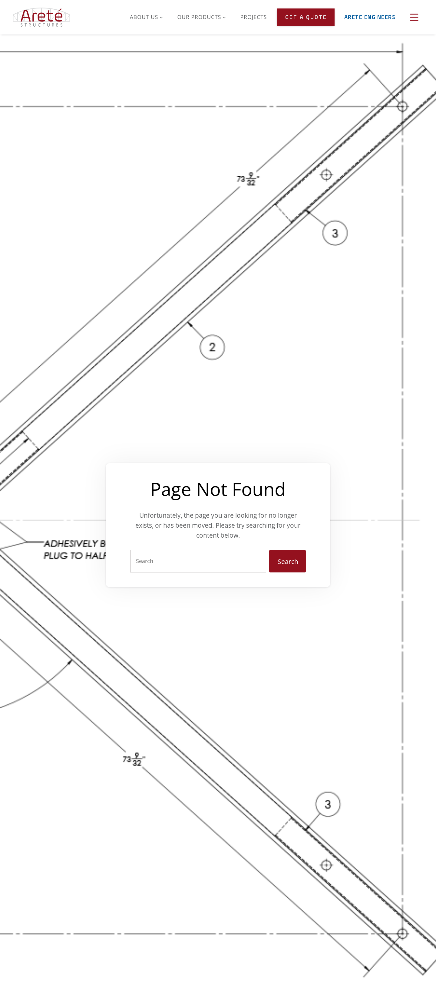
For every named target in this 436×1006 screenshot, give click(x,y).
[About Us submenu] (161, 17)
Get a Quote (306, 17)
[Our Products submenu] (224, 17)
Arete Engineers (370, 17)
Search (288, 561)
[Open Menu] (414, 17)
